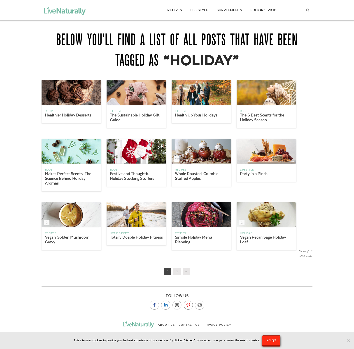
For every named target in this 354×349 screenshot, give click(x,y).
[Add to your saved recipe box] (176, 159)
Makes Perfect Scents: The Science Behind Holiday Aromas (68, 178)
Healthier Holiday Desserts (68, 115)
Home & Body (119, 233)
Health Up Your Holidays (196, 115)
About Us (166, 324)
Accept (271, 340)
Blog (243, 111)
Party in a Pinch (254, 173)
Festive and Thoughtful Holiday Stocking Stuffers (132, 176)
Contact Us (189, 324)
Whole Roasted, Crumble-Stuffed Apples (197, 176)
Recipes (50, 111)
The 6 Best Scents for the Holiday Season (262, 117)
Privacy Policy (217, 324)
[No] (348, 340)
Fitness (180, 233)
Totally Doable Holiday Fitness (136, 237)
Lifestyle (117, 111)
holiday (246, 233)
